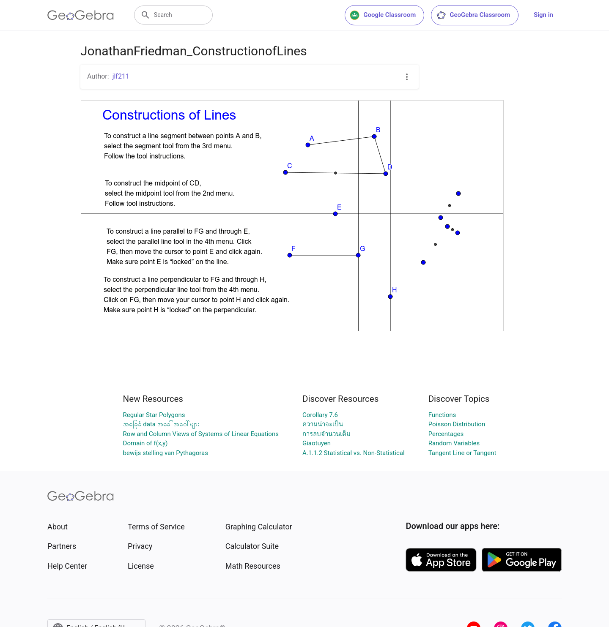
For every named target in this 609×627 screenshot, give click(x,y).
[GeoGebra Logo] (80, 15)
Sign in (543, 15)
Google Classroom (383, 15)
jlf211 (120, 76)
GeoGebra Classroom (473, 15)
